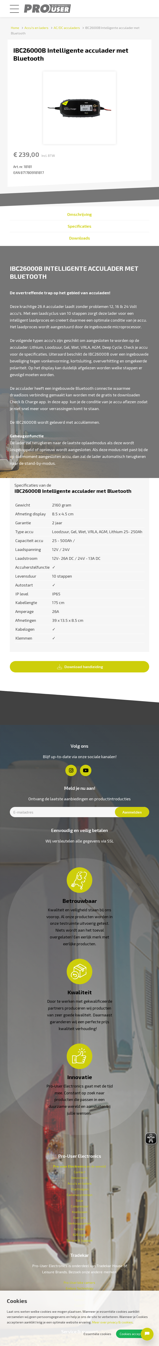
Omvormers (79, 1178)
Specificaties (79, 226)
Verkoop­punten (79, 1223)
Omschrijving (79, 214)
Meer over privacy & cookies (112, 1322)
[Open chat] (147, 1334)
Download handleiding (80, 666)
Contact (79, 1172)
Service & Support (79, 1240)
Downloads (79, 237)
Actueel (79, 1229)
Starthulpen (79, 1189)
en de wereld (79, 1166)
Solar (79, 1200)
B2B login (79, 1235)
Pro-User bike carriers (79, 1282)
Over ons (79, 1217)
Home (15, 28)
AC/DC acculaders (67, 28)
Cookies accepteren (134, 1334)
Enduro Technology (79, 1288)
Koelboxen (79, 1212)
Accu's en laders (36, 28)
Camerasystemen (79, 1195)
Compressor (79, 1206)
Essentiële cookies (97, 1334)
